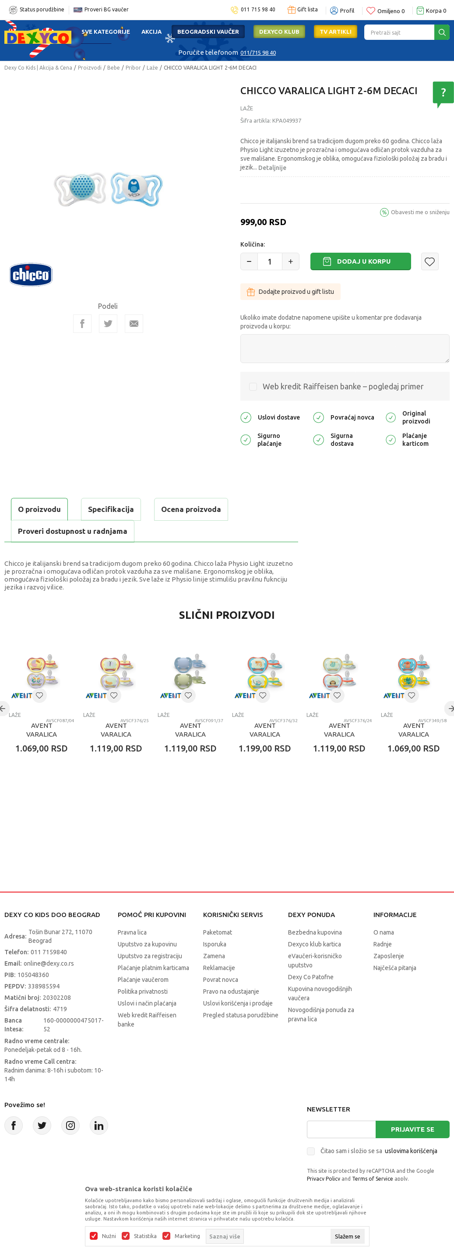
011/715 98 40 (258, 52)
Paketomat (217, 932)
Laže (152, 68)
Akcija (151, 31)
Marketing (187, 1236)
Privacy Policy (323, 1179)
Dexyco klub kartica (314, 944)
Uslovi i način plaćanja (147, 1003)
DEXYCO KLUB (279, 31)
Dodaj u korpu (364, 261)
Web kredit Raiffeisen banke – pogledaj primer (343, 386)
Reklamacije (219, 967)
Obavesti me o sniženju (420, 212)
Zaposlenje (388, 956)
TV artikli (336, 31)
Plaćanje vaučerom (143, 979)
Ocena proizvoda (191, 509)
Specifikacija (111, 509)
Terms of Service (372, 1179)
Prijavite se (412, 1129)
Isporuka (214, 944)
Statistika (145, 1236)
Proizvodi (90, 68)
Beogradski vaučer (208, 31)
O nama (383, 932)
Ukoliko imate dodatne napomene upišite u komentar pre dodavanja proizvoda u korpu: (331, 322)
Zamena (214, 956)
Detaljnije (272, 167)
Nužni (109, 1236)
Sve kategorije (105, 31)
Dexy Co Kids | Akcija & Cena (38, 68)
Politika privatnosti (143, 991)
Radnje (382, 944)
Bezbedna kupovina (315, 932)
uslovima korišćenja (411, 1150)
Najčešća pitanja (394, 967)
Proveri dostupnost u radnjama (72, 531)
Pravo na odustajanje (231, 991)
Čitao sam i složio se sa (378, 1151)
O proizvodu (39, 509)
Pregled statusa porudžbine (240, 1015)
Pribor (133, 68)
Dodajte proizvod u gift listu (290, 292)
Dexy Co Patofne (311, 977)
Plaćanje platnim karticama (153, 967)
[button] (430, 261)
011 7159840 (49, 952)
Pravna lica (132, 932)
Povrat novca (220, 979)
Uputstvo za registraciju (150, 956)
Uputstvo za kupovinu (147, 944)
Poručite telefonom (208, 52)
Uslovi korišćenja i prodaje (238, 1003)
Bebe (113, 68)
